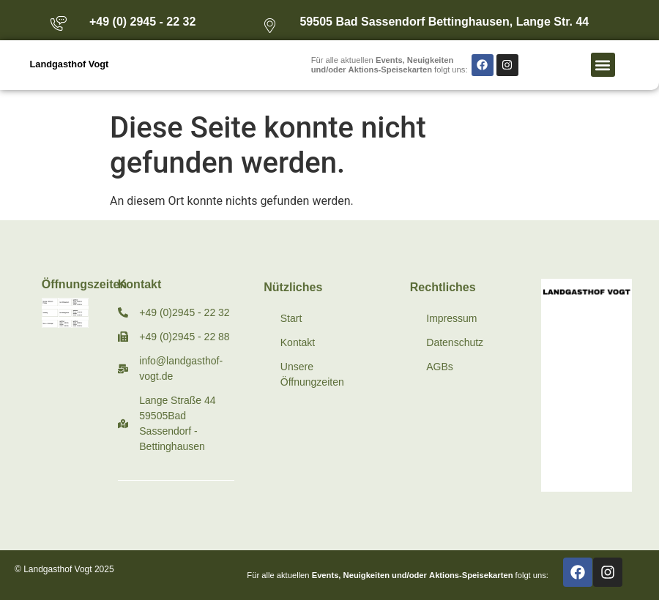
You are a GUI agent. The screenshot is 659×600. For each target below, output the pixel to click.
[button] (603, 65)
